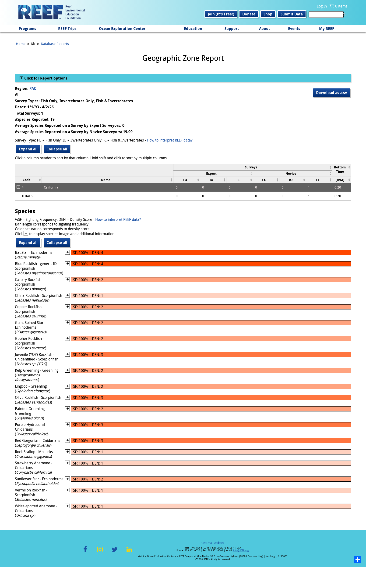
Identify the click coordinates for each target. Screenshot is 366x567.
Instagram (100, 552)
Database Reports (55, 43)
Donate (248, 14)
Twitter (114, 552)
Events (294, 28)
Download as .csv (331, 92)
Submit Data (292, 14)
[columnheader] (252, 167)
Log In (322, 6)
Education (193, 28)
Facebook (85, 552)
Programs (27, 28)
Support (232, 28)
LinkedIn (129, 552)
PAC (32, 88)
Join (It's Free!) (221, 14)
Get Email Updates (212, 543)
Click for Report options (45, 78)
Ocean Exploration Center (122, 28)
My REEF (326, 28)
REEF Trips (67, 28)
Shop (268, 14)
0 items (341, 6)
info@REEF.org (241, 550)
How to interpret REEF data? (170, 140)
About (264, 28)
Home (20, 43)
